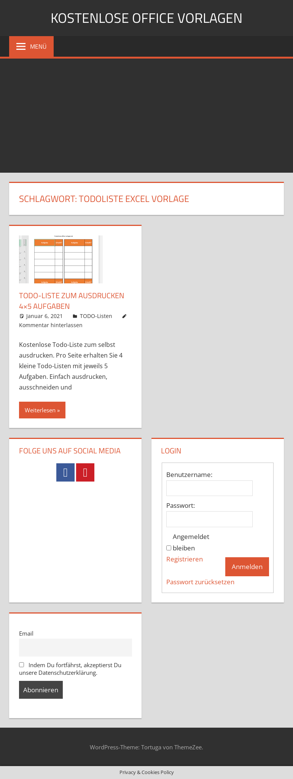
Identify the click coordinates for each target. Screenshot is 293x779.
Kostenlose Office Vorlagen (146, 17)
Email (26, 633)
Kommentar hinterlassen (51, 325)
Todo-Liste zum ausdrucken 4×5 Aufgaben (71, 300)
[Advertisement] (146, 115)
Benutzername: (189, 474)
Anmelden (247, 566)
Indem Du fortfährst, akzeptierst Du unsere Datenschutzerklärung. (70, 668)
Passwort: (180, 505)
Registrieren (184, 559)
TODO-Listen (96, 316)
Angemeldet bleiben (191, 542)
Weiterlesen (40, 410)
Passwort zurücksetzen (200, 581)
